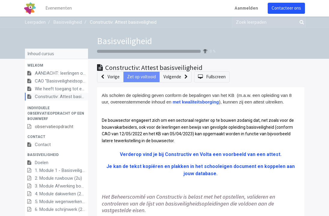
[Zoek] (300, 22)
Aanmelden (245, 8)
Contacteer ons (285, 8)
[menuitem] (59, 8)
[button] (56, 65)
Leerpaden (35, 22)
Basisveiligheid (124, 40)
